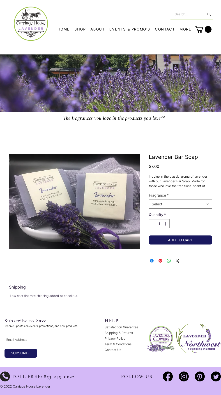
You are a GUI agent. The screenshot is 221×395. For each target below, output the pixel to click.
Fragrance (159, 195)
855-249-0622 (59, 376)
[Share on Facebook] (151, 260)
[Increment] (166, 223)
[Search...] (185, 14)
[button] (185, 29)
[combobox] (180, 204)
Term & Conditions (118, 344)
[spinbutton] (159, 223)
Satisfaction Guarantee (121, 327)
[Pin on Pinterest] (160, 260)
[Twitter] (216, 376)
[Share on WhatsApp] (169, 260)
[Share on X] (177, 260)
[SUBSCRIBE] (21, 353)
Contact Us (113, 350)
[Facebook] (168, 376)
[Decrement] (153, 223)
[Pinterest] (200, 376)
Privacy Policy (115, 338)
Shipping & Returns (119, 333)
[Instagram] (184, 376)
